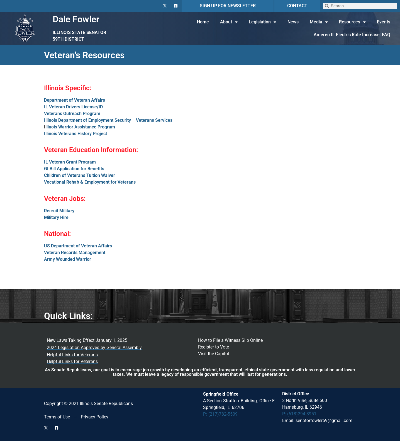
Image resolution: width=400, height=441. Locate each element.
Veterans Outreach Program (72, 113)
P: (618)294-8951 (299, 413)
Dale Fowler (76, 19)
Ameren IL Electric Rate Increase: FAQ (352, 34)
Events (383, 22)
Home (203, 22)
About (229, 22)
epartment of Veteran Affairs (76, 100)
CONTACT (297, 5)
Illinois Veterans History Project (75, 133)
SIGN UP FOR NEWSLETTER (228, 5)
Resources (352, 22)
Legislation (262, 22)
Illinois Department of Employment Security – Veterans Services (108, 120)
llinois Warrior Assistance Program (80, 127)
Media (319, 22)
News (293, 22)
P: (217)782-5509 (220, 414)
